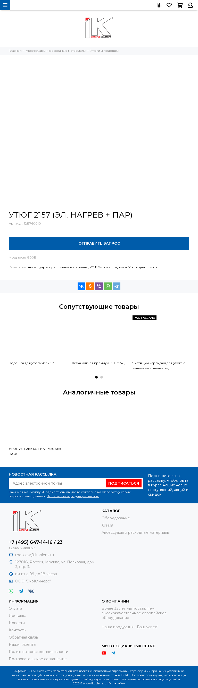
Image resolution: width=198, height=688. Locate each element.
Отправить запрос (99, 243)
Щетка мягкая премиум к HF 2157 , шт (98, 365)
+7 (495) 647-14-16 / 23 (36, 542)
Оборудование (116, 518)
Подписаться (123, 483)
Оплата (15, 608)
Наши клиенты (22, 644)
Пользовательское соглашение (38, 659)
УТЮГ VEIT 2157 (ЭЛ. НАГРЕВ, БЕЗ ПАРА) (35, 451)
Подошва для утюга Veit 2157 (31, 363)
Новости (17, 623)
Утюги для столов (142, 267)
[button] (96, 377)
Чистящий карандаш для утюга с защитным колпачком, (159, 365)
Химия (107, 525)
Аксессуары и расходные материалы (58, 267)
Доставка (17, 615)
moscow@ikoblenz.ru (34, 555)
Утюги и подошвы (112, 267)
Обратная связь (23, 637)
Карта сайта (116, 683)
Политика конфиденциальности (73, 496)
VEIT (93, 267)
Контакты (17, 630)
